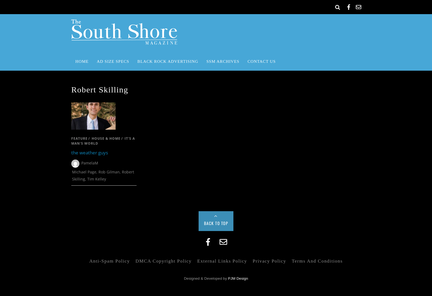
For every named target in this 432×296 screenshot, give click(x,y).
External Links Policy (222, 261)
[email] (358, 6)
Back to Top (216, 223)
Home (82, 61)
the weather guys (89, 152)
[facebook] (349, 6)
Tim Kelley (96, 179)
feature (79, 138)
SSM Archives (222, 61)
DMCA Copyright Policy (163, 261)
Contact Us (262, 61)
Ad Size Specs (113, 61)
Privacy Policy (269, 261)
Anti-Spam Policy (109, 261)
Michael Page (84, 172)
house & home (106, 138)
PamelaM (89, 163)
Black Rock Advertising (167, 61)
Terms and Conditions (317, 261)
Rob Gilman (109, 172)
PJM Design (238, 278)
